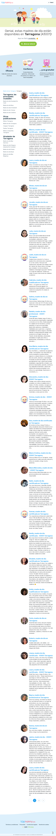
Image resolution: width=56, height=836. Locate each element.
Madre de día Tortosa (9, 110)
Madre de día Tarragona (9, 123)
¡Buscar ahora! (28, 44)
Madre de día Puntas (8, 149)
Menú (50, 2)
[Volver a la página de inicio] (7, 3)
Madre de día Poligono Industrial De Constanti (9, 146)
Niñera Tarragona (8, 121)
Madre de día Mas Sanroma (8, 142)
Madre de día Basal (8, 152)
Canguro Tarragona (8, 126)
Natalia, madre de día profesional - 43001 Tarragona (37, 314)
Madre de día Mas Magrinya (8, 155)
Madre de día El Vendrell (10, 107)
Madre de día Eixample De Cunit (10, 102)
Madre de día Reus (8, 105)
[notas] (28, 827)
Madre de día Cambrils (9, 112)
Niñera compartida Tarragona (8, 131)
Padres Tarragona (8, 128)
